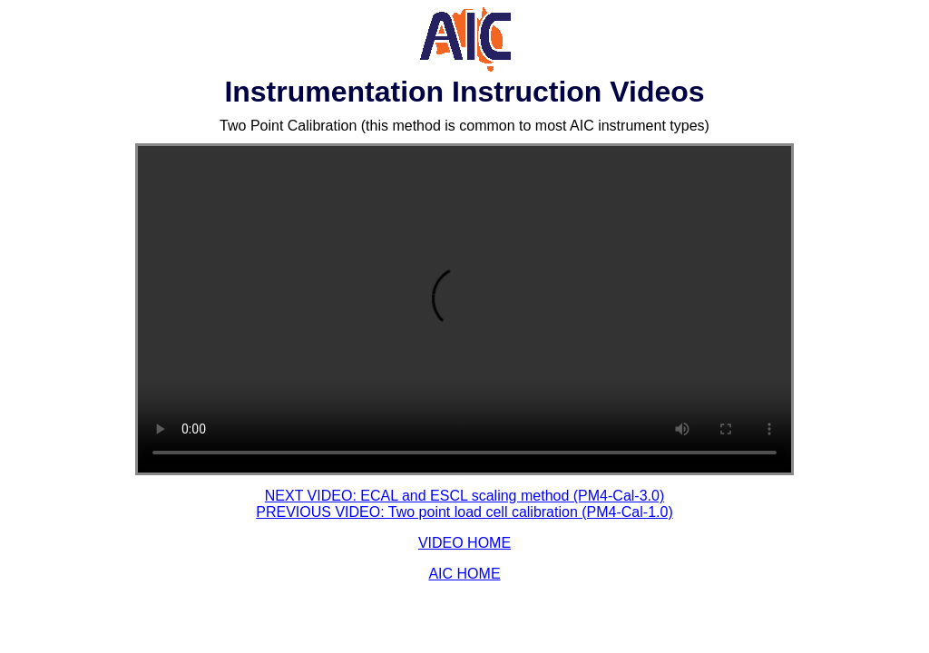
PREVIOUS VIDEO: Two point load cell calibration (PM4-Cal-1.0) (464, 512)
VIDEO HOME (464, 543)
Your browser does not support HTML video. (464, 309)
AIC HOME (464, 573)
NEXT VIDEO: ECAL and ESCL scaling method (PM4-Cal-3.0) (464, 495)
